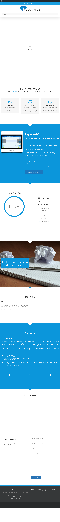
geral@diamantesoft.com (34, 3)
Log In (4, 1)
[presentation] (37, 471)
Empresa (53, 489)
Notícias (46, 489)
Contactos (44, 490)
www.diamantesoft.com (17, 498)
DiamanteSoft (5, 301)
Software (39, 489)
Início (32, 489)
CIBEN (46, 505)
